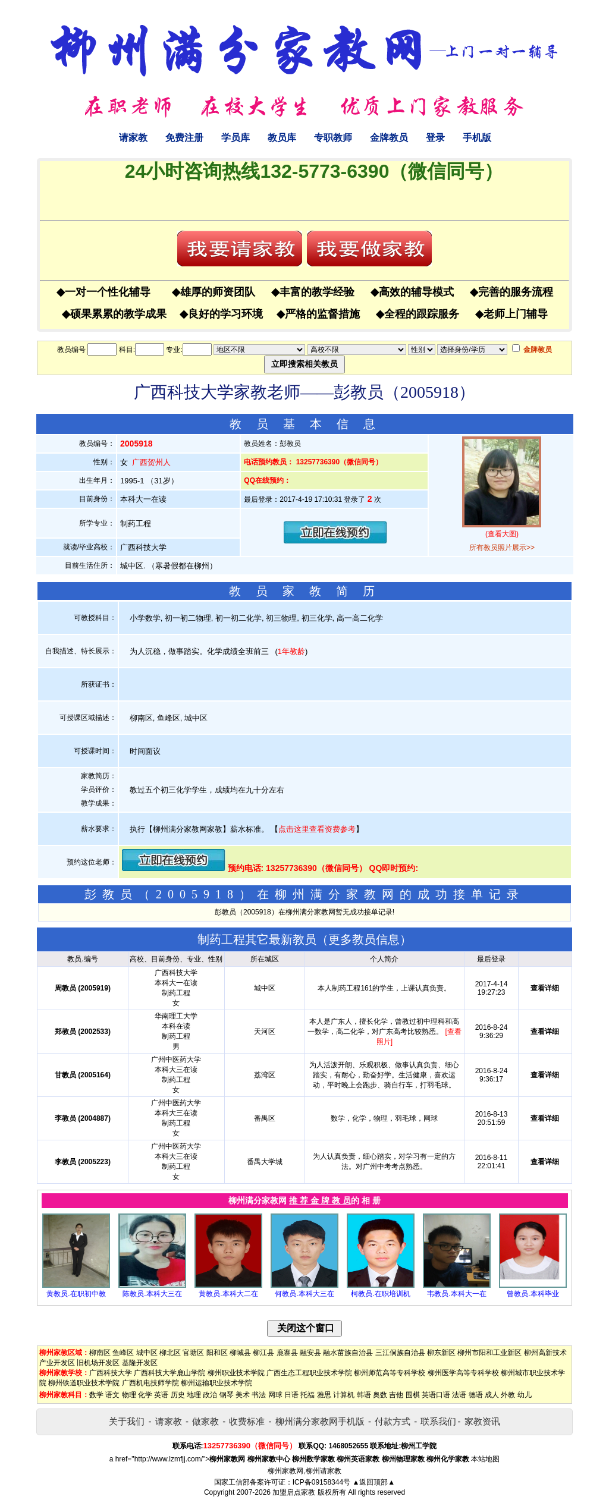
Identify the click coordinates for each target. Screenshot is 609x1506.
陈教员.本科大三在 (152, 1294)
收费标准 (247, 1421)
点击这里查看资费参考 (317, 829)
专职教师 (333, 138)
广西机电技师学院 (150, 1383)
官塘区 (193, 1352)
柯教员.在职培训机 (380, 1294)
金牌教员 (389, 138)
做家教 (205, 1421)
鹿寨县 (287, 1352)
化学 (145, 1395)
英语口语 (436, 1395)
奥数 (380, 1395)
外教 (508, 1395)
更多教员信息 (364, 939)
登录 (435, 138)
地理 (194, 1395)
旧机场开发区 (98, 1363)
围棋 (413, 1395)
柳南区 (100, 1352)
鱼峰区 (123, 1352)
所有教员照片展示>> (502, 547)
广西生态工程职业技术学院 (309, 1373)
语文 (112, 1395)
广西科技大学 (110, 1373)
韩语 (364, 1395)
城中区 (147, 1352)
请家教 (133, 138)
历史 (178, 1395)
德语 (476, 1395)
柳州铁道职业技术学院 (84, 1383)
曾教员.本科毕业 (532, 1294)
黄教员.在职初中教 (75, 1294)
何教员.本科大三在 (304, 1294)
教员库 (282, 138)
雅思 (324, 1395)
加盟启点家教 (293, 1492)
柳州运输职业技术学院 (216, 1383)
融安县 (310, 1352)
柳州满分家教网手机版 (320, 1421)
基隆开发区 (140, 1363)
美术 (243, 1395)
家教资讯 (482, 1421)
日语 (291, 1395)
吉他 (396, 1395)
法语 (459, 1395)
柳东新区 (441, 1352)
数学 (96, 1395)
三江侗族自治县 (400, 1352)
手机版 (477, 138)
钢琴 (226, 1395)
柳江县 (263, 1352)
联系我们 (438, 1421)
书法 (259, 1395)
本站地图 (485, 1459)
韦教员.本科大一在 (456, 1294)
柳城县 (240, 1352)
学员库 (235, 138)
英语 (161, 1395)
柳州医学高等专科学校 (463, 1373)
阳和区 (217, 1352)
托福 (307, 1395)
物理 (129, 1395)
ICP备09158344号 (321, 1482)
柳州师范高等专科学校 (389, 1373)
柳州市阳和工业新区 (489, 1352)
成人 (492, 1395)
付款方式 (392, 1421)
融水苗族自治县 (348, 1352)
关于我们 (127, 1421)
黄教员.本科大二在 (228, 1294)
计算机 (343, 1395)
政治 (210, 1395)
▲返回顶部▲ (373, 1482)
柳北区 (170, 1352)
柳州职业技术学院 (236, 1373)
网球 (275, 1395)
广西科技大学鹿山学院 (169, 1373)
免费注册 (184, 138)
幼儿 (524, 1395)
